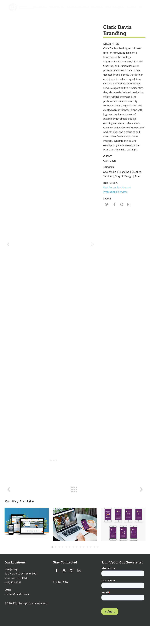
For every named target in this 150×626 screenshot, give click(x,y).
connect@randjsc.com (17, 594)
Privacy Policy (60, 581)
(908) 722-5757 (13, 582)
